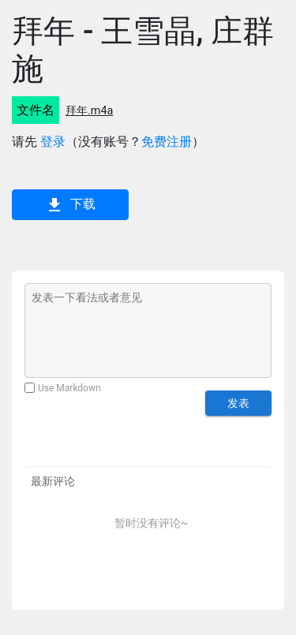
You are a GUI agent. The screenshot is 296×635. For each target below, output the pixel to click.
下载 (70, 205)
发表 (238, 403)
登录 (53, 141)
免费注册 (166, 141)
